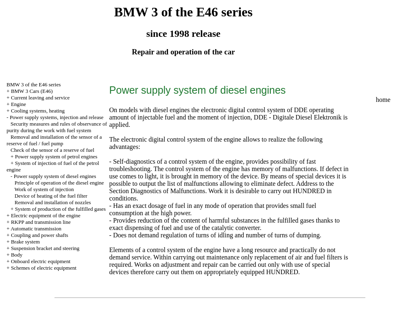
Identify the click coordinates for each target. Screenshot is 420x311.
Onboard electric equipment (40, 261)
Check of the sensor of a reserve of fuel (52, 150)
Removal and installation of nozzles (53, 202)
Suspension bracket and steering (45, 248)
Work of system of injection (44, 189)
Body (17, 255)
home (383, 99)
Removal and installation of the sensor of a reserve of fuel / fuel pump (54, 140)
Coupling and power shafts (39, 235)
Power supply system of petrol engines (56, 156)
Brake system (25, 242)
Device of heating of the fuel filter (51, 196)
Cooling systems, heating (38, 111)
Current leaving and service (40, 98)
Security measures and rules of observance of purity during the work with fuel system (57, 127)
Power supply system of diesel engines (55, 176)
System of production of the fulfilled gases (60, 209)
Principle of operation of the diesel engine (59, 183)
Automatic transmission (36, 228)
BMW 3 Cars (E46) (32, 91)
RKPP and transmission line (41, 222)
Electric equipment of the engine (46, 215)
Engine (18, 104)
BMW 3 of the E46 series (34, 84)
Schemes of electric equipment (44, 268)
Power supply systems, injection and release (57, 117)
